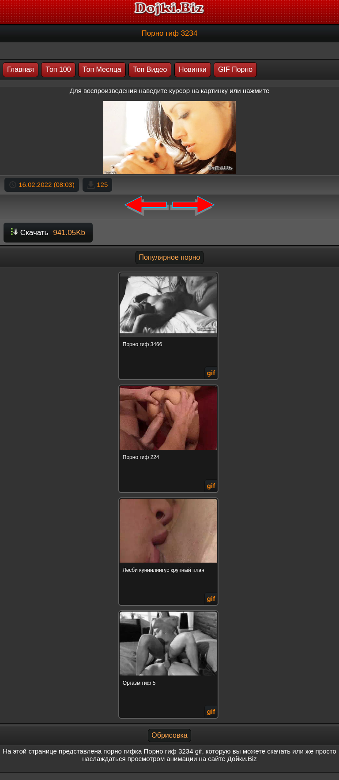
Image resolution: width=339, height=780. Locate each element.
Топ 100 (58, 69)
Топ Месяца (102, 69)
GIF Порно (235, 69)
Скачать (48, 232)
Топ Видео (150, 69)
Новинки (193, 69)
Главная (20, 69)
